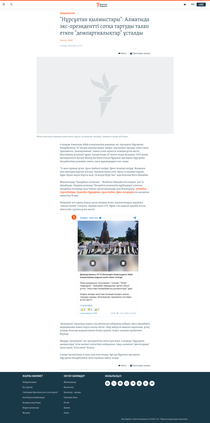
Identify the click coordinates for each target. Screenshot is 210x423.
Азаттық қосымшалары (33, 397)
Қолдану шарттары (31, 403)
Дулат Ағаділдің (125, 192)
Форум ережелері (30, 408)
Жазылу (26, 413)
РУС (193, 4)
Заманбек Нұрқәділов (88, 192)
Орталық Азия (70, 397)
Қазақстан (69, 387)
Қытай (67, 408)
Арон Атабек (108, 192)
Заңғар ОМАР (66, 40)
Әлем (66, 413)
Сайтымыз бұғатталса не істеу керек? (40, 392)
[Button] (122, 53)
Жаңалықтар (70, 382)
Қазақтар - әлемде (72, 392)
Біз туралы (27, 387)
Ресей (66, 403)
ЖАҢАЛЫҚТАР (67, 13)
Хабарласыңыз (29, 382)
